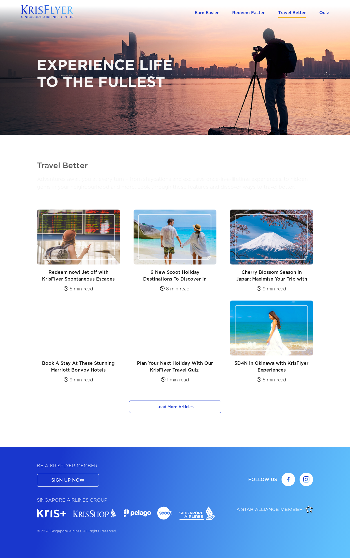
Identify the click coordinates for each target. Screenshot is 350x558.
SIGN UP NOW (68, 480)
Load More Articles (175, 406)
